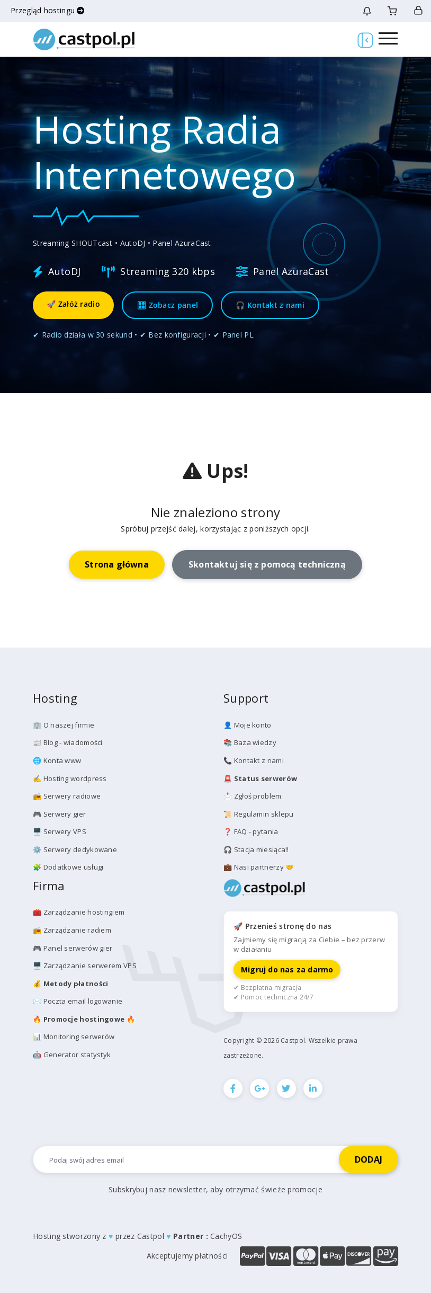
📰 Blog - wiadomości (68, 742)
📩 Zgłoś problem (252, 796)
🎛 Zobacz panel (167, 305)
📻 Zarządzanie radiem (72, 930)
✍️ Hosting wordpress (70, 778)
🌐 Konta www (57, 760)
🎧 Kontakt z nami (270, 305)
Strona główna (117, 564)
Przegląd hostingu (48, 10)
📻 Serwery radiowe (67, 796)
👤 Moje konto (247, 725)
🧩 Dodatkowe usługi (68, 867)
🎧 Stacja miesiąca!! (256, 849)
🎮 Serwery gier (59, 814)
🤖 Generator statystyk (72, 1054)
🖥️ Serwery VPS (59, 831)
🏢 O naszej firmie (63, 725)
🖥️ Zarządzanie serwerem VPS (85, 965)
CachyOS (226, 1236)
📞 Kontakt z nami (253, 760)
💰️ (70, 983)
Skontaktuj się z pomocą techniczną (267, 564)
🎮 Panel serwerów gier (72, 948)
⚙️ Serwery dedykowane (75, 849)
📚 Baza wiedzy (249, 742)
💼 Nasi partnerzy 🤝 (258, 867)
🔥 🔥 (84, 1019)
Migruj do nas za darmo (287, 969)
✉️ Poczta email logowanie (77, 1001)
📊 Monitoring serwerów (73, 1036)
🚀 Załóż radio (73, 304)
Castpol (150, 1236)
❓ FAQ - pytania (251, 831)
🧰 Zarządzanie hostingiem (78, 912)
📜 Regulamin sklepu (258, 814)
